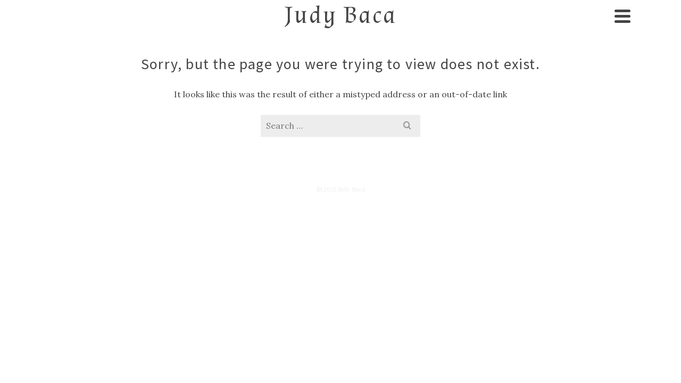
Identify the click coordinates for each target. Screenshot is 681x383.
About (128, 91)
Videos (345, 91)
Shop (555, 91)
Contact (484, 91)
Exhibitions (263, 91)
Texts (412, 91)
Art (189, 91)
